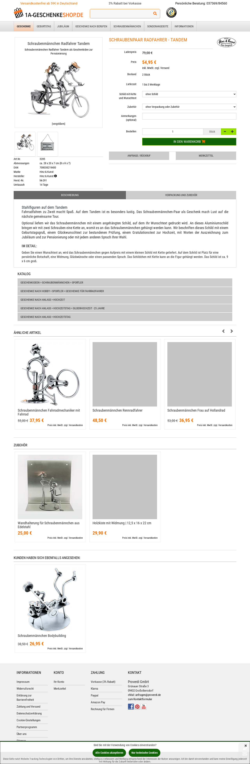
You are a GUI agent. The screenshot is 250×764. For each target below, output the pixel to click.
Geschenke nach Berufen (91, 26)
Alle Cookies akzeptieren (109, 752)
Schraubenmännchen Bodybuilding (42, 636)
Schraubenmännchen (127, 26)
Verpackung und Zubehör (181, 195)
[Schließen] (245, 746)
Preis (133, 61)
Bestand (131, 74)
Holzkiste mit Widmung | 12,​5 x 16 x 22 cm (122, 523)
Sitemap (21, 741)
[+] (232, 131)
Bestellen (131, 131)
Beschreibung (70, 195)
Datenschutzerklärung (29, 713)
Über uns (22, 734)
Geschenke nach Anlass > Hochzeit (43, 299)
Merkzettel (206, 155)
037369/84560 (216, 3)
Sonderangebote (157, 26)
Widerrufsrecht (25, 688)
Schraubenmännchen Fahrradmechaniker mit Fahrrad (49, 412)
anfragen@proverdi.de (148, 695)
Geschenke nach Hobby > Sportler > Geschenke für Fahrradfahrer (62, 291)
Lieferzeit (131, 84)
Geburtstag (44, 26)
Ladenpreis (130, 51)
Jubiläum (63, 26)
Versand (164, 68)
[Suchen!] (155, 13)
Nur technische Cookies (144, 752)
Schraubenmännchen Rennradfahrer (117, 410)
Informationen (184, 26)
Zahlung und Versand (28, 706)
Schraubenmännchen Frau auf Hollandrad (196, 410)
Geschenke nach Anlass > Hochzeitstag (46, 316)
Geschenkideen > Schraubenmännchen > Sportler (52, 282)
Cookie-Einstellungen (28, 720)
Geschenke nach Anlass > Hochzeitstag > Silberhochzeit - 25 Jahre (63, 308)
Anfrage (139, 155)
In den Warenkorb (189, 142)
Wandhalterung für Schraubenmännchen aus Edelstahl (48, 525)
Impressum (23, 682)
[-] (225, 131)
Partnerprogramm (27, 727)
